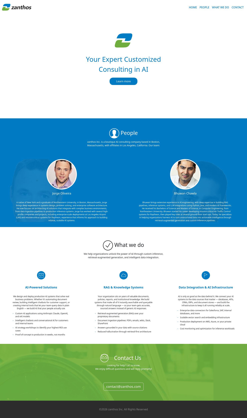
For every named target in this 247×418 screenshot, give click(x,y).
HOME (193, 7)
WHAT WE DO (220, 7)
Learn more (123, 81)
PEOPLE (204, 7)
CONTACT (238, 7)
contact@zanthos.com (123, 386)
